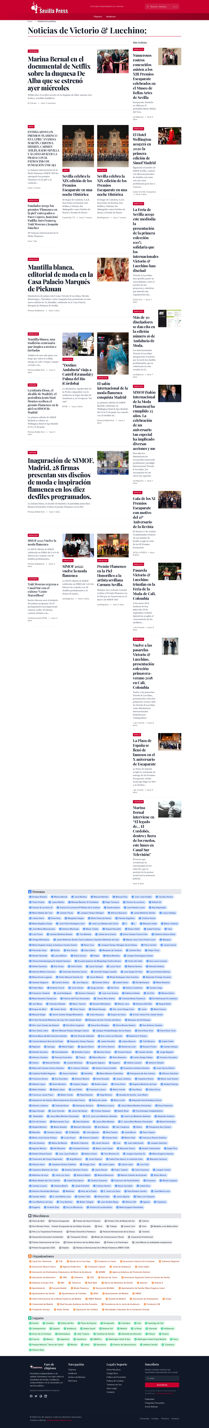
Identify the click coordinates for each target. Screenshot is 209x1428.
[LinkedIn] (45, 1396)
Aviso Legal (112, 1388)
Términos (165, 1418)
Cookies (155, 1418)
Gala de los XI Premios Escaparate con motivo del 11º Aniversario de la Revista (144, 512)
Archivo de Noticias (76, 1377)
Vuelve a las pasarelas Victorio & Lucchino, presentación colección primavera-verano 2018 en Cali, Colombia (143, 666)
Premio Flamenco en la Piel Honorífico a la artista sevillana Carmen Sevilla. (111, 575)
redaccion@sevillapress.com (59, 1420)
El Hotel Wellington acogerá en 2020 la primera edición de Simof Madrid (144, 148)
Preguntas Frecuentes (154, 1403)
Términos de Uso (114, 1384)
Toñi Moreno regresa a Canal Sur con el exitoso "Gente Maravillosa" (43, 589)
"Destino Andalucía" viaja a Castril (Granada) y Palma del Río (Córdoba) (77, 374)
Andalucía (111, 16)
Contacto (111, 1392)
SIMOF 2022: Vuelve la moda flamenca (42, 542)
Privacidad (144, 1418)
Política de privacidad (164, 1393)
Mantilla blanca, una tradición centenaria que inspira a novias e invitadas (42, 344)
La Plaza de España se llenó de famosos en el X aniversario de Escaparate (144, 752)
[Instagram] (40, 1396)
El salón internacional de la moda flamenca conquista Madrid (112, 390)
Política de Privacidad (116, 1377)
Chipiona (98, 16)
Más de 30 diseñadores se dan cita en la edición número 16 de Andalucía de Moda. (144, 331)
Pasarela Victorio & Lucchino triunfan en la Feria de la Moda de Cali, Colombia (144, 584)
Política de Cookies (115, 1381)
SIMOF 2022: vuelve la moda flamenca (74, 571)
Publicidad (149, 1399)
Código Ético (112, 1373)
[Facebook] (31, 1396)
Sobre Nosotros (114, 1369)
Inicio (30, 21)
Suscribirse (162, 1385)
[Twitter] (36, 1396)
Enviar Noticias (151, 1407)
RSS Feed (72, 1381)
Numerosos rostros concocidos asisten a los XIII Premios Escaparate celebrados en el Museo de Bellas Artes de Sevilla (144, 76)
